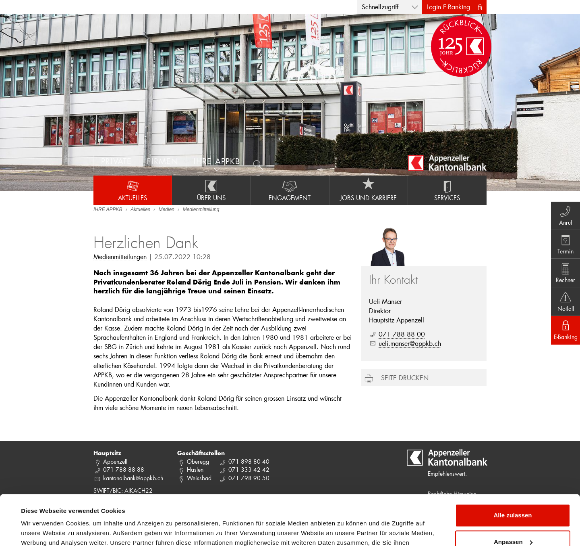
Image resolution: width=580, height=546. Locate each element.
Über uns (211, 190)
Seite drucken (405, 377)
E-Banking (564, 332)
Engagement (290, 190)
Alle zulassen (512, 470)
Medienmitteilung (201, 209)
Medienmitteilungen (120, 256)
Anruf (564, 213)
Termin (564, 243)
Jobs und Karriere (368, 190)
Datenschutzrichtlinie (313, 507)
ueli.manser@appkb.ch (410, 343)
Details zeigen (41, 530)
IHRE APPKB (107, 209)
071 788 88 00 (402, 334)
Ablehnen (512, 523)
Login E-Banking (448, 6)
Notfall (564, 302)
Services (447, 190)
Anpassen (513, 497)
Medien (166, 209)
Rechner (564, 273)
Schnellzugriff (380, 6)
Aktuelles (132, 190)
